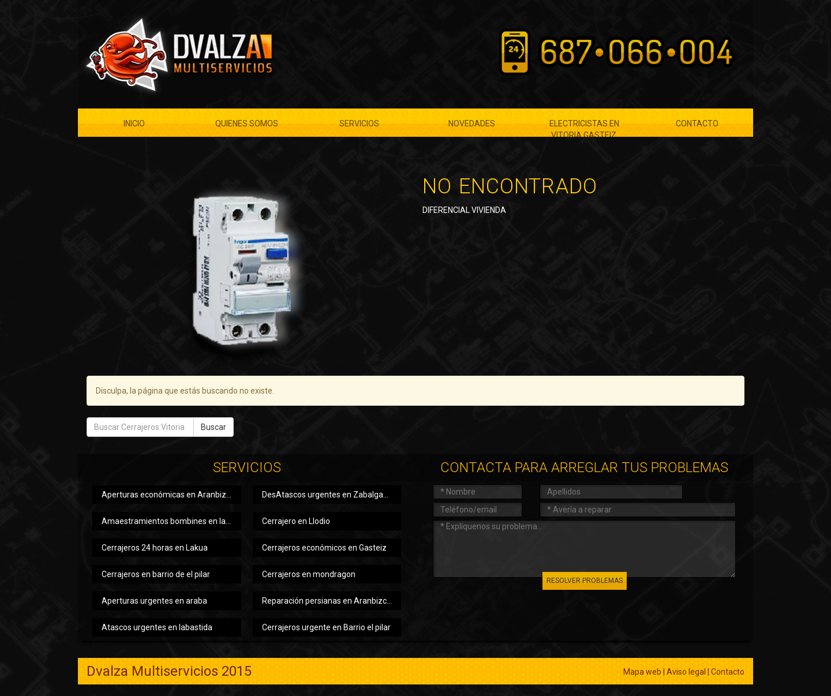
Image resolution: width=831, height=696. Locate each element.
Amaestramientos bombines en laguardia (171, 521)
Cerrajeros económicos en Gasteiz (324, 547)
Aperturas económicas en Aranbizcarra (171, 494)
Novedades (471, 123)
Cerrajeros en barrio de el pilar (156, 574)
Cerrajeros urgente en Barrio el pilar (326, 627)
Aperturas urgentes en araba (154, 600)
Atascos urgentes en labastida (157, 627)
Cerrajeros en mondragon (308, 574)
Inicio (134, 123)
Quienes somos (246, 123)
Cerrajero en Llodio (296, 521)
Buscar (213, 427)
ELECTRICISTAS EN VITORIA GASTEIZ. (584, 128)
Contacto (697, 123)
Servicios (359, 123)
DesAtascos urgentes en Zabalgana (327, 494)
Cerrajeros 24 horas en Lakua (155, 547)
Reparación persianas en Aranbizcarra (332, 600)
